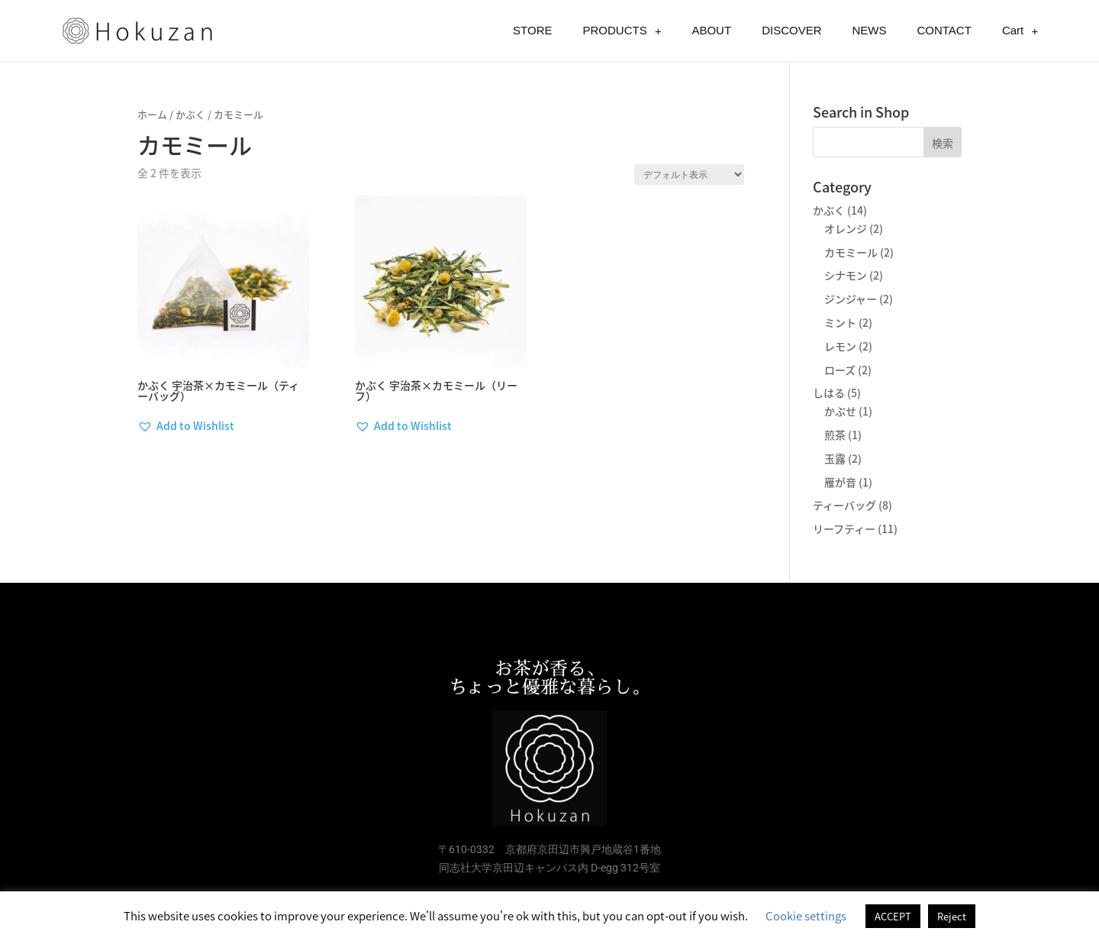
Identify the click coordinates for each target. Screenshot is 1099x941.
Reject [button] (951, 916)
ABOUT (711, 30)
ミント (840, 322)
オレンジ (845, 228)
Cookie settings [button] (805, 915)
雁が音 (840, 482)
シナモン (845, 275)
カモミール (851, 252)
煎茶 (835, 434)
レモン (840, 346)
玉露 (835, 458)
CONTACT (944, 30)
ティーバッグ (844, 505)
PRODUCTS (622, 31)
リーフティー (844, 528)
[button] (185, 426)
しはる (829, 392)
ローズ (840, 369)
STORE (532, 30)
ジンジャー (850, 298)
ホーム (152, 114)
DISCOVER (791, 30)
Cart (1020, 31)
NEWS (869, 30)
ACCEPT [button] (893, 916)
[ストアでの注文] (689, 174)
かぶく (190, 114)
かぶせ (840, 411)
